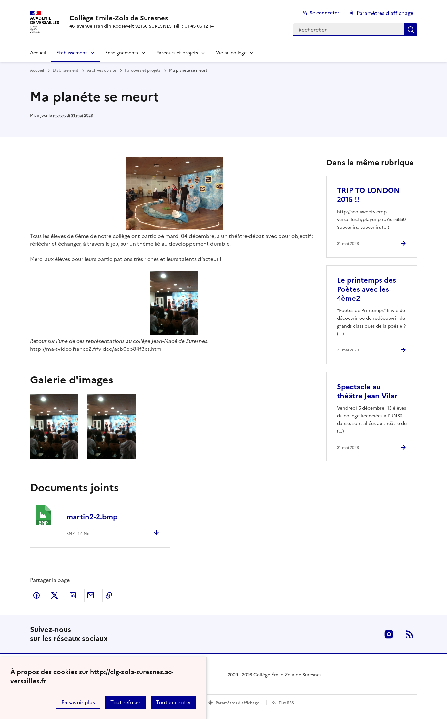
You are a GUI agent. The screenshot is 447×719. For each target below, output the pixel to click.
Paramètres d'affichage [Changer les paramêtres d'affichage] (385, 13)
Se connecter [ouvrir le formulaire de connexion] (324, 12)
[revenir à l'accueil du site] (141, 18)
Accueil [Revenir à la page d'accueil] (38, 52)
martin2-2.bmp (91, 516)
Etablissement (71, 52)
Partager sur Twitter (54, 595)
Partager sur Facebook (36, 595)
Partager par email (90, 595)
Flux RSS (286, 703)
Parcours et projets (177, 52)
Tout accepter (173, 702)
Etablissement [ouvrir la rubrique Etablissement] (65, 70)
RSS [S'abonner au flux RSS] (409, 634)
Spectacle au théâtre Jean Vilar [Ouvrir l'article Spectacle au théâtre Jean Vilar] (367, 391)
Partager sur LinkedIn (72, 595)
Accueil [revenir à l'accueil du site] (37, 70)
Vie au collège (231, 52)
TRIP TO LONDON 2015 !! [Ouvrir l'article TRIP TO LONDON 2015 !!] (368, 195)
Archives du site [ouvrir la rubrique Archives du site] (101, 70)
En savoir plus (78, 702)
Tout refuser (125, 702)
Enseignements (121, 52)
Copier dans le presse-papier (108, 595)
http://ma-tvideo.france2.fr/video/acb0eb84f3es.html (96, 349)
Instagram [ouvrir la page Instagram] (389, 634)
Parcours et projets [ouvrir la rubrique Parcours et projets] (142, 70)
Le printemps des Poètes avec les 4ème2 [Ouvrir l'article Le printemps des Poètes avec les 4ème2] (366, 289)
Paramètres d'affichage (237, 703)
